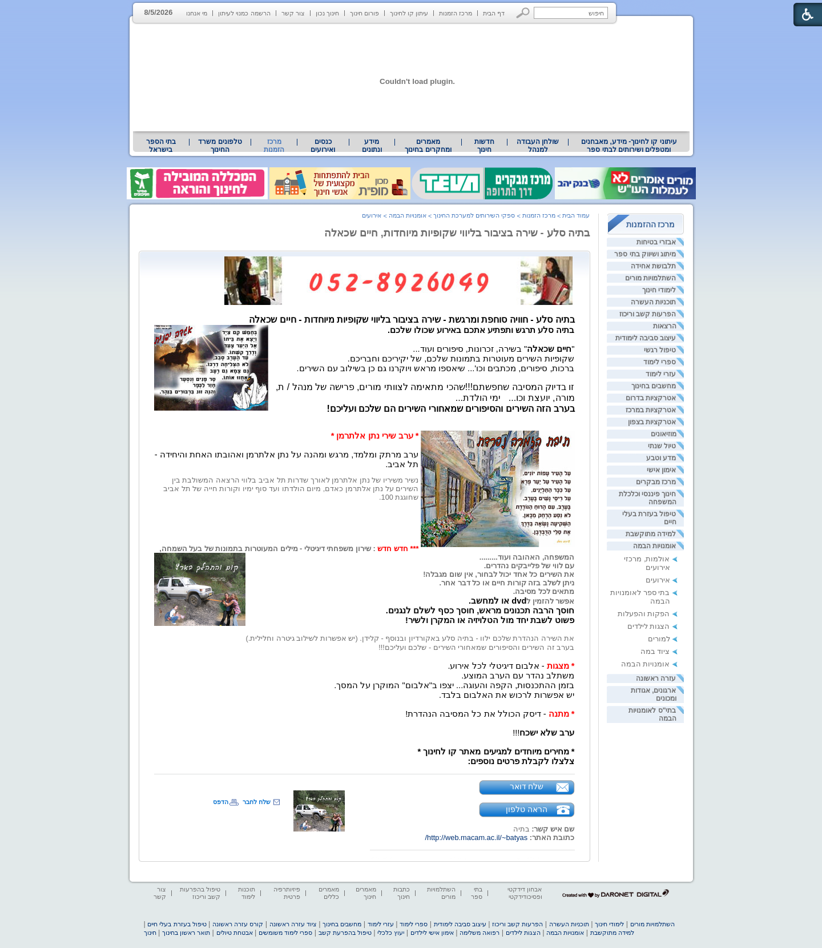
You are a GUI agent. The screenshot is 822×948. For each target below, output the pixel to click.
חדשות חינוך (484, 146)
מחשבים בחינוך (653, 386)
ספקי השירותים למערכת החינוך (474, 215)
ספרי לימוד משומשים (285, 932)
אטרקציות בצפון (652, 422)
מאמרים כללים (329, 893)
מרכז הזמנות (455, 13)
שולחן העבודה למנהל (538, 146)
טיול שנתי (662, 446)
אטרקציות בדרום (651, 398)
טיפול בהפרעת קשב (345, 932)
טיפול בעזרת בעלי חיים (176, 924)
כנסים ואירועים (323, 146)
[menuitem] (629, 146)
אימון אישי (661, 470)
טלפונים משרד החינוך (219, 146)
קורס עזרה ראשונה (237, 924)
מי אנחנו (196, 13)
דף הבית (494, 13)
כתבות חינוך (401, 893)
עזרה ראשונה (656, 678)
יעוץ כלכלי (390, 932)
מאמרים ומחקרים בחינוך (428, 146)
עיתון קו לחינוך (409, 13)
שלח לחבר (257, 801)
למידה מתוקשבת (651, 534)
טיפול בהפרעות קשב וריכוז (200, 893)
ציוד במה (655, 651)
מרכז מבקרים (656, 482)
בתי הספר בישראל (161, 146)
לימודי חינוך (659, 290)
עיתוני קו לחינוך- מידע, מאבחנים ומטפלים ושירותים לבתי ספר (629, 146)
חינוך (150, 932)
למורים (659, 638)
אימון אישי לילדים (432, 932)
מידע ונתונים (372, 146)
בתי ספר (476, 893)
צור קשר (293, 13)
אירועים (658, 580)
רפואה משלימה (479, 932)
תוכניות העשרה (653, 302)
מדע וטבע (661, 458)
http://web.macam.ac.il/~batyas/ (476, 837)
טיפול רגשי (660, 350)
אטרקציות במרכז (651, 410)
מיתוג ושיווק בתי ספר (645, 254)
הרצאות (664, 326)
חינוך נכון (327, 13)
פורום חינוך (364, 13)
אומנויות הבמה (654, 546)
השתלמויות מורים (650, 278)
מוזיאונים (663, 434)
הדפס (220, 801)
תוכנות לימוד (246, 893)
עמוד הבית (576, 215)
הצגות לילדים (648, 626)
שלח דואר (527, 786)
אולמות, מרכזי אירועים (647, 563)
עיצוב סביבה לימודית (645, 338)
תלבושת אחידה (653, 266)
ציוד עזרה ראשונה (293, 924)
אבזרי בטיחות (656, 242)
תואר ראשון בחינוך (186, 932)
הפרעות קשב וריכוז (647, 314)
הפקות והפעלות (644, 613)
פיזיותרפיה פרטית (286, 893)
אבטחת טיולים (234, 932)
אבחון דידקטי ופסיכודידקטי (524, 893)
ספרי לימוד (659, 362)
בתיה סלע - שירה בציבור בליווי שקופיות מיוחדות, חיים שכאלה (457, 233)
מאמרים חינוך (366, 893)
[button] (523, 13)
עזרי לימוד (661, 374)
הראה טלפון (526, 809)
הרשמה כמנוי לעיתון (244, 13)
